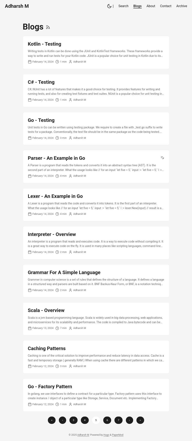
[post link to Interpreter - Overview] (96, 242)
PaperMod (117, 434)
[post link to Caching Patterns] (96, 357)
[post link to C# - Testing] (96, 90)
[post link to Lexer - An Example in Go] (96, 204)
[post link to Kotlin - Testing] (96, 52)
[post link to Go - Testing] (96, 128)
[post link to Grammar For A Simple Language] (96, 281)
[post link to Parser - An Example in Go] (96, 166)
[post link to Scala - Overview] (96, 318)
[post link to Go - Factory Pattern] (96, 395)
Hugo (106, 434)
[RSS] (48, 27)
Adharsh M (17, 6)
